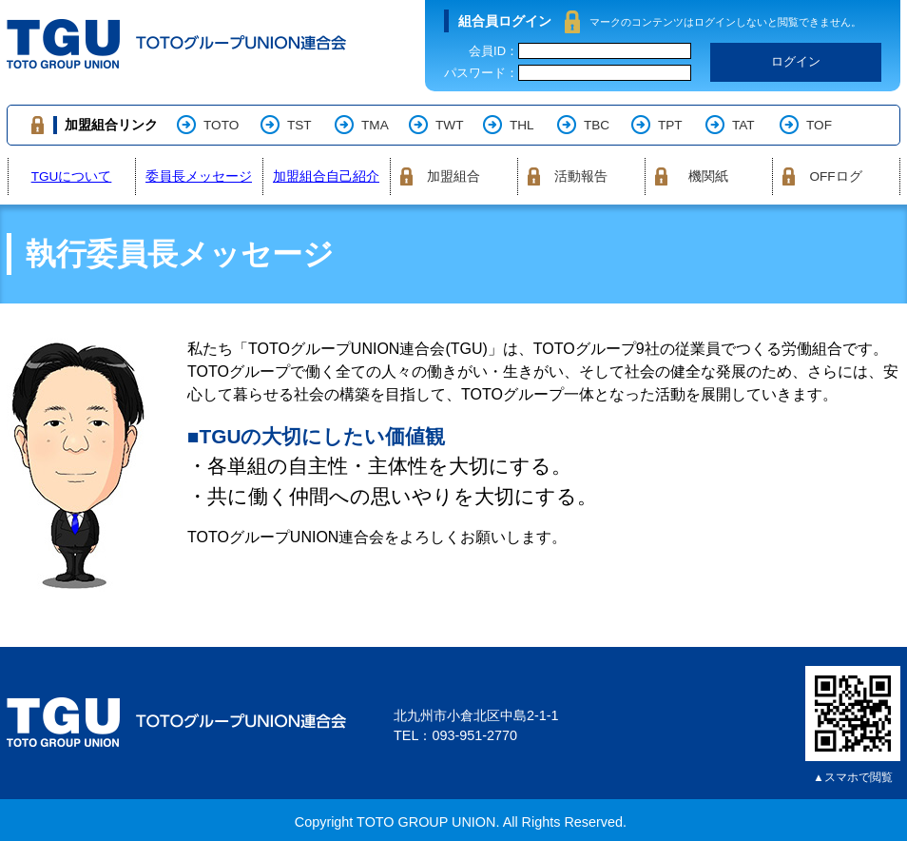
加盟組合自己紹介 (326, 176)
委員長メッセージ (198, 176)
